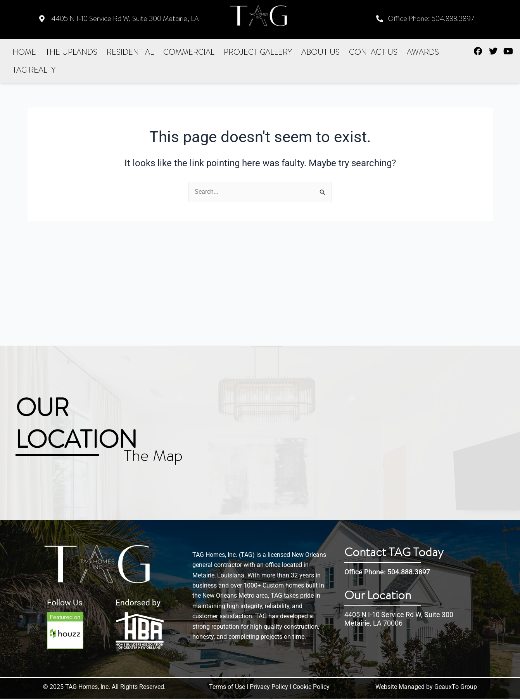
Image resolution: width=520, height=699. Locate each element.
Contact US (373, 52)
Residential (130, 52)
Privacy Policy (269, 686)
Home (24, 52)
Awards (423, 52)
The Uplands (71, 52)
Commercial (188, 52)
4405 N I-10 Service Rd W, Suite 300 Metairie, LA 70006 (398, 618)
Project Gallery (258, 52)
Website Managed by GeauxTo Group (426, 686)
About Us (320, 52)
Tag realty (33, 69)
